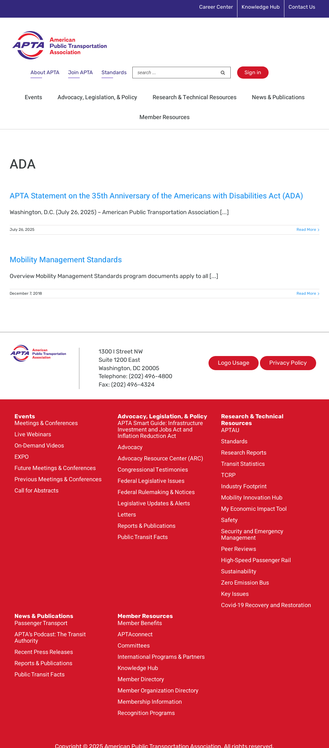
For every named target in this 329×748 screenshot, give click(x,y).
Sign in (253, 72)
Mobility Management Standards (66, 259)
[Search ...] (175, 72)
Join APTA (80, 72)
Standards (114, 72)
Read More (306, 229)
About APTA (45, 72)
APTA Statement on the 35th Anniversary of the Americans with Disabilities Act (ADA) (156, 196)
